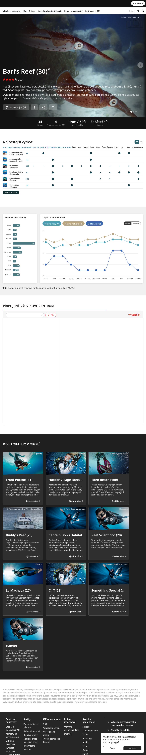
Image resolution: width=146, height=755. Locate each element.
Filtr (50, 315)
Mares (85, 734)
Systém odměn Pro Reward (51, 740)
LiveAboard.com (90, 730)
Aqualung (87, 738)
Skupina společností (89, 720)
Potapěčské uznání (51, 728)
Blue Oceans (29, 745)
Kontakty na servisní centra (12, 735)
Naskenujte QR (16, 107)
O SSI (44, 724)
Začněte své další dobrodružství (118, 731)
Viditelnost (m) (94, 224)
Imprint (67, 733)
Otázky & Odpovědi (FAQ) (13, 728)
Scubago (87, 726)
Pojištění (28, 749)
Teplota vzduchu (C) (73, 224)
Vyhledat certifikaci (10, 749)
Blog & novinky (30, 735)
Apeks (85, 742)
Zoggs (85, 750)
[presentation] (23, 315)
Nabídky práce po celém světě (30, 740)
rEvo (85, 746)
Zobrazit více (11, 192)
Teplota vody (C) (51, 224)
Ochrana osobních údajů (71, 728)
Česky (112, 748)
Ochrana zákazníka (10, 742)
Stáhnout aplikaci (32, 731)
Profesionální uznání (48, 733)
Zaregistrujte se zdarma (31, 726)
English (132, 748)
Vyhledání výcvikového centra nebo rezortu (121, 723)
